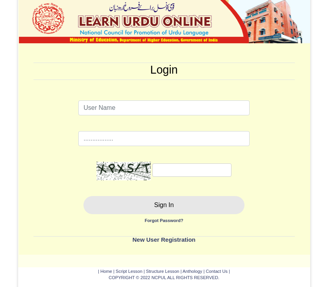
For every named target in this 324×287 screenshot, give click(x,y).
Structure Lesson (163, 271)
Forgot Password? (163, 220)
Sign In (164, 205)
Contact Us (217, 271)
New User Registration (163, 239)
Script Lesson (129, 271)
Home (106, 271)
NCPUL (159, 277)
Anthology (192, 271)
